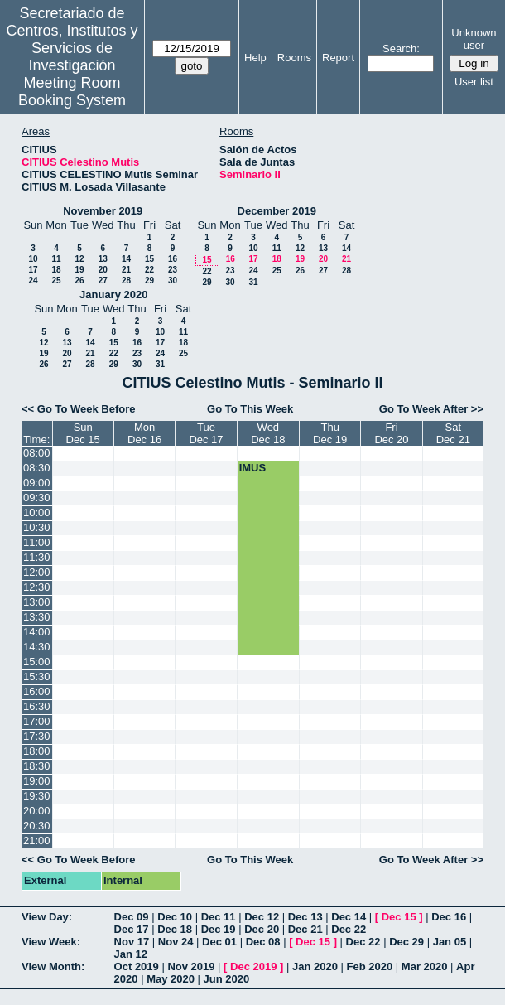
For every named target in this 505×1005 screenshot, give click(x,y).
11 (55, 258)
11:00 (36, 542)
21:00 (36, 840)
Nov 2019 (190, 966)
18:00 (36, 751)
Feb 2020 (370, 966)
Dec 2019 (253, 966)
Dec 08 (263, 941)
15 (149, 258)
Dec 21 (305, 929)
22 (149, 269)
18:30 (36, 766)
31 (252, 282)
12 (79, 258)
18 (55, 269)
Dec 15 (399, 917)
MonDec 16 (144, 433)
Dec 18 (174, 929)
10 (32, 258)
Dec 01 (219, 941)
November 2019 (102, 211)
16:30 (36, 706)
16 (172, 258)
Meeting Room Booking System (72, 92)
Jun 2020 (227, 979)
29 (149, 280)
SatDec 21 (453, 433)
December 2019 (277, 211)
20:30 (36, 825)
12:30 (36, 587)
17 (32, 269)
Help (255, 57)
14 (126, 258)
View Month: (53, 966)
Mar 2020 (425, 966)
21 (126, 269)
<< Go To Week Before (79, 409)
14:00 (36, 632)
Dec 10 (174, 917)
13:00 (36, 602)
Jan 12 (130, 954)
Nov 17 (132, 941)
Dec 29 (406, 941)
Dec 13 (305, 917)
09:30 (36, 497)
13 (103, 258)
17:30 (36, 736)
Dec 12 (261, 917)
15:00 (36, 661)
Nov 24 (176, 941)
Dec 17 (131, 929)
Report (338, 57)
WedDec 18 (268, 433)
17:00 (36, 721)
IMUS (253, 467)
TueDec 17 (206, 433)
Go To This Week (250, 409)
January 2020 (113, 294)
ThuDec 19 (330, 433)
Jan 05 (449, 941)
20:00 (36, 810)
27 (103, 280)
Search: (401, 48)
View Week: (51, 941)
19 (79, 269)
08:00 (36, 453)
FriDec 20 (391, 433)
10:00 (36, 512)
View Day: (47, 917)
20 (103, 269)
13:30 (36, 617)
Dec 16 (448, 917)
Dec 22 (348, 929)
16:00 (36, 691)
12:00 (36, 572)
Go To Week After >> (431, 409)
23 (172, 269)
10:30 (36, 527)
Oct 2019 (136, 966)
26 (79, 280)
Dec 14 (348, 917)
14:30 (36, 646)
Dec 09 (131, 917)
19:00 (36, 781)
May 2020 (171, 979)
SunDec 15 (83, 433)
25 (55, 280)
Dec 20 (261, 929)
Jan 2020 (315, 966)
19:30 (36, 796)
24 (32, 280)
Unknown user (473, 39)
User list (473, 81)
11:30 (36, 557)
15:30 (36, 676)
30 (172, 280)
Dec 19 (218, 929)
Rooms (294, 57)
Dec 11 (218, 917)
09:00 (36, 482)
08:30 (36, 467)
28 (126, 280)
